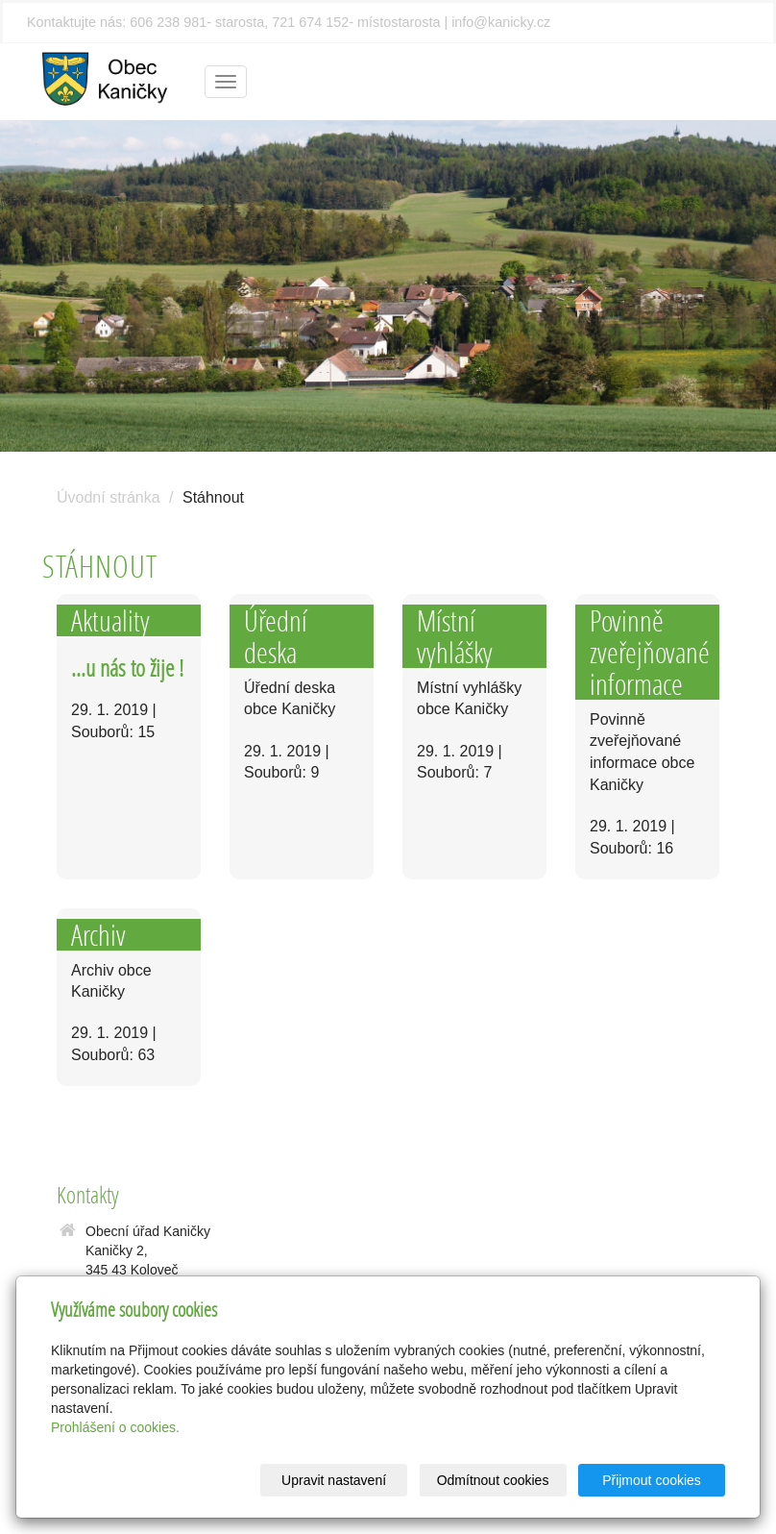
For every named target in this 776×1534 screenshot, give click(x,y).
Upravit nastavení (333, 1480)
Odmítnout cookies (493, 1480)
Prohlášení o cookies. (115, 1427)
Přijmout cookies (651, 1480)
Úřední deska (275, 636)
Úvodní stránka (108, 497)
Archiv (98, 934)
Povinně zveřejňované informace (650, 652)
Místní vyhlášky (455, 636)
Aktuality (110, 620)
